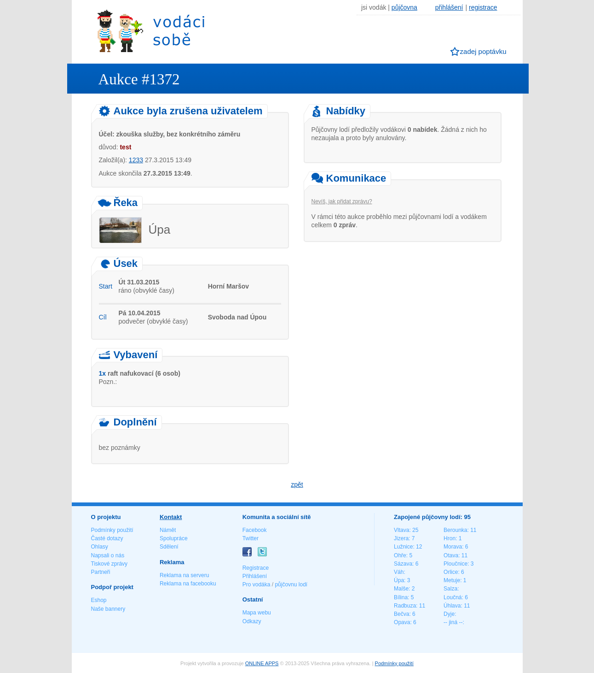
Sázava (403, 564)
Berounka (455, 530)
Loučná (452, 597)
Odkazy (251, 621)
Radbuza (405, 605)
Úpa (399, 580)
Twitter (250, 538)
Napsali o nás (108, 555)
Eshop (99, 600)
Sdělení (169, 546)
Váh (399, 572)
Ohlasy (99, 546)
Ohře (400, 555)
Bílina (401, 597)
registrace (483, 7)
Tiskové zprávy (109, 564)
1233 (136, 160)
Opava (402, 622)
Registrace (255, 568)
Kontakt (171, 517)
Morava (453, 546)
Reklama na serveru (184, 575)
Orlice (451, 572)
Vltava (401, 530)
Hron (450, 538)
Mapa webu (256, 612)
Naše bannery (108, 609)
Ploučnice (455, 564)
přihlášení (449, 7)
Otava (451, 555)
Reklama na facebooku (188, 583)
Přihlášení (254, 576)
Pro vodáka (256, 584)
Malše (401, 588)
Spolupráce (174, 538)
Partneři (100, 572)
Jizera (401, 538)
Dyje (449, 614)
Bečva (401, 614)
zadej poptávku (483, 51)
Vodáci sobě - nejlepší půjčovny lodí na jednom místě (151, 30)
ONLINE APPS (262, 663)
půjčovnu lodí (291, 584)
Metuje (452, 580)
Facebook (254, 530)
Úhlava (452, 605)
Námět (168, 530)
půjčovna (404, 7)
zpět (297, 484)
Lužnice (403, 546)
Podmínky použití (112, 530)
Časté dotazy (107, 538)
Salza (450, 588)
